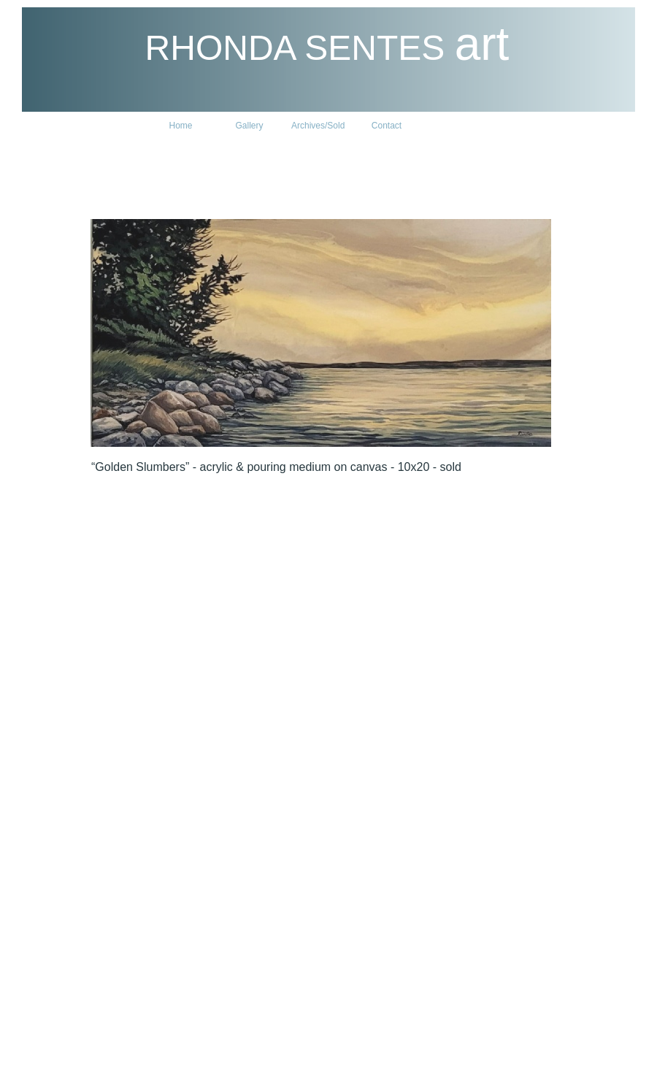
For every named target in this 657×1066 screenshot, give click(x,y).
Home (180, 125)
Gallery (249, 125)
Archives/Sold (318, 125)
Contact (387, 125)
